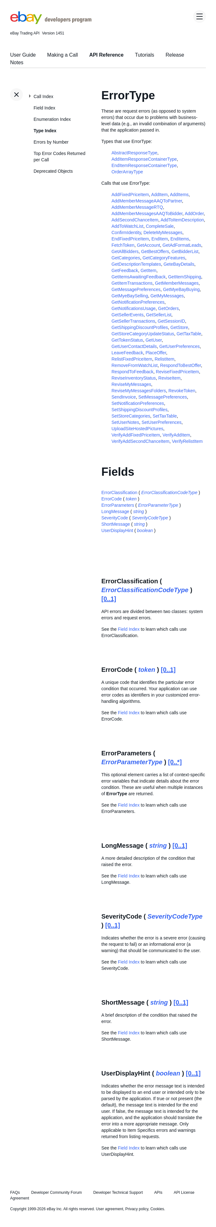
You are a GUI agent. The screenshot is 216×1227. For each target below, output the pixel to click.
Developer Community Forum (56, 1192)
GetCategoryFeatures (164, 257)
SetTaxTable (165, 415)
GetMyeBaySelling (129, 295)
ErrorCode (111, 498)
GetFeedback (124, 270)
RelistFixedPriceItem (131, 359)
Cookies (157, 1209)
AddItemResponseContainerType (144, 159)
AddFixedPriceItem (130, 194)
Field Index (44, 107)
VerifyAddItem (176, 434)
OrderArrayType (127, 171)
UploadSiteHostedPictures (137, 428)
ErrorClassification (119, 492)
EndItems (179, 238)
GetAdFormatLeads (181, 245)
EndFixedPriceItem (130, 238)
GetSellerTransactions (133, 321)
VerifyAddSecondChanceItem (140, 441)
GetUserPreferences (179, 346)
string (138, 511)
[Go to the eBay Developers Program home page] (51, 22)
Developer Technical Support (118, 1192)
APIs (158, 1192)
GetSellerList (158, 314)
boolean (145, 530)
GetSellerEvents (127, 314)
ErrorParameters (117, 505)
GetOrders (168, 308)
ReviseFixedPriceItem (177, 371)
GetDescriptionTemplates (136, 264)
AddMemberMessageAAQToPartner (146, 200)
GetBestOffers (155, 251)
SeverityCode (114, 517)
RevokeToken (181, 390)
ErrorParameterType (158, 505)
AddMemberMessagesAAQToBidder (146, 213)
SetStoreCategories (130, 415)
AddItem (159, 194)
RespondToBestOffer (180, 365)
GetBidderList (185, 251)
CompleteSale (160, 226)
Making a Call (62, 55)
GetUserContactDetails (134, 346)
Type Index (45, 130)
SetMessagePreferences (162, 397)
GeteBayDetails (178, 264)
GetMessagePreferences (136, 289)
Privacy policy (136, 1209)
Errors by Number (51, 142)
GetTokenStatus (127, 340)
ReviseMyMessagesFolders (138, 390)
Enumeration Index (52, 119)
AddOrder (194, 213)
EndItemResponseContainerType (144, 165)
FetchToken (122, 245)
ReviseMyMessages (131, 384)
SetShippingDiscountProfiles (139, 409)
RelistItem (164, 359)
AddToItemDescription (182, 219)
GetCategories (125, 257)
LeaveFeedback (127, 352)
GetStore (179, 327)
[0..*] (174, 762)
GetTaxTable (188, 333)
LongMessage (115, 511)
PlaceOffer (155, 352)
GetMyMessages (167, 295)
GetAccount (148, 245)
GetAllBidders (125, 251)
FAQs (15, 1192)
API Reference (106, 55)
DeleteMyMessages (162, 232)
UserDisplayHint (117, 530)
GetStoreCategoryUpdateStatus (142, 333)
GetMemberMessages (177, 283)
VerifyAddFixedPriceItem (135, 434)
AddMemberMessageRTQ (137, 207)
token (131, 498)
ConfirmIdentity (126, 232)
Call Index (43, 96)
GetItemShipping (184, 276)
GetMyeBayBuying (181, 289)
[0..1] (108, 598)
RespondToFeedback (132, 371)
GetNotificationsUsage (133, 308)
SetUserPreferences (161, 422)
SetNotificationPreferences (137, 403)
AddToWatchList (127, 226)
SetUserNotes (125, 422)
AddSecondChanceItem (134, 219)
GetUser (153, 340)
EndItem (159, 238)
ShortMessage (115, 524)
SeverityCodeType (150, 517)
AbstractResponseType (134, 152)
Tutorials (144, 55)
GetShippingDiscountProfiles (139, 327)
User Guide (23, 55)
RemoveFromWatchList (134, 365)
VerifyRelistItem (187, 441)
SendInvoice (123, 397)
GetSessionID (171, 321)
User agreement (109, 1209)
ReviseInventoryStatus (133, 378)
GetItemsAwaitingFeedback (138, 276)
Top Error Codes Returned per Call (59, 156)
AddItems (179, 194)
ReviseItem (169, 378)
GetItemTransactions (131, 283)
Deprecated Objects (53, 171)
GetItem (148, 270)
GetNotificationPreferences (137, 302)
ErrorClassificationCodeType (169, 492)
